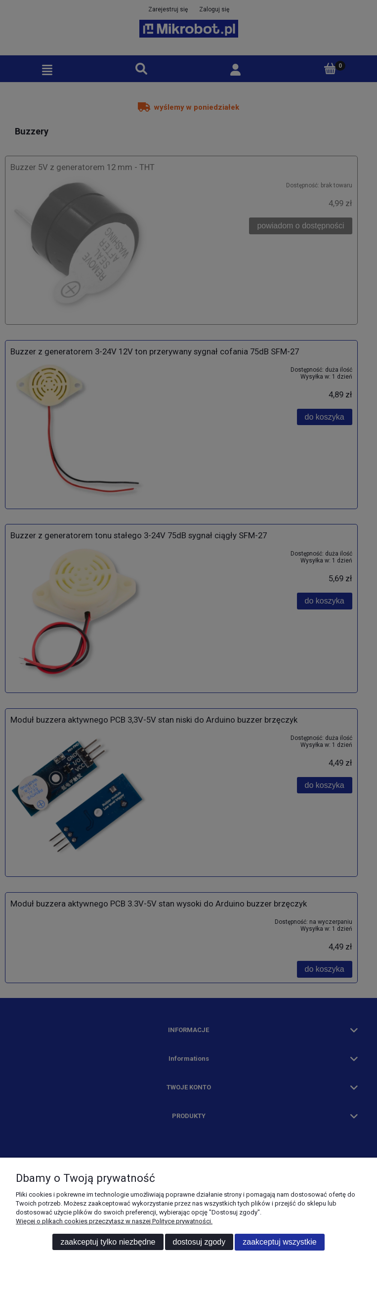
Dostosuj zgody (199, 1242)
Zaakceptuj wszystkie (279, 1242)
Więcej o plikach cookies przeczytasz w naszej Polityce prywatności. (114, 1221)
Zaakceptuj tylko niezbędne (107, 1242)
